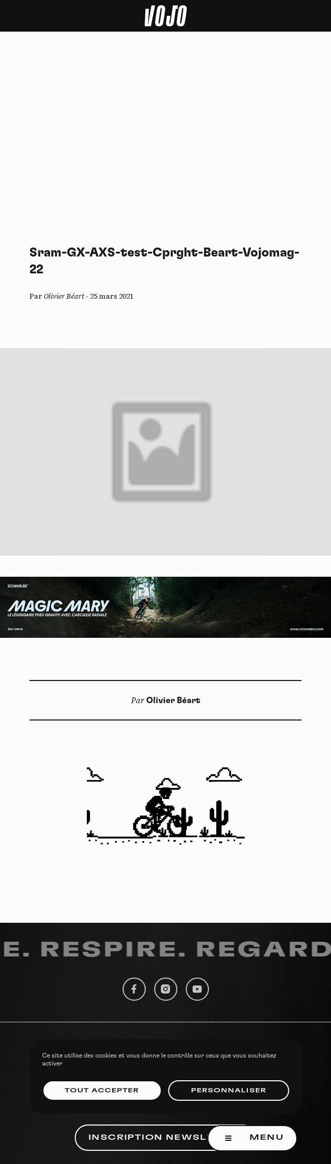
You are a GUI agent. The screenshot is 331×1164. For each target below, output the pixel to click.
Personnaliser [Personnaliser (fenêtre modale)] (228, 1090)
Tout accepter (102, 1090)
